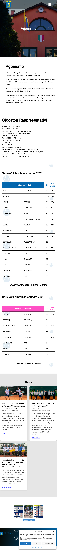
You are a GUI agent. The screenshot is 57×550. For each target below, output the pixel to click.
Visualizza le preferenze (48, 543)
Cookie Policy (34, 547)
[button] (54, 531)
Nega (36, 543)
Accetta (25, 543)
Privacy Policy (40, 547)
